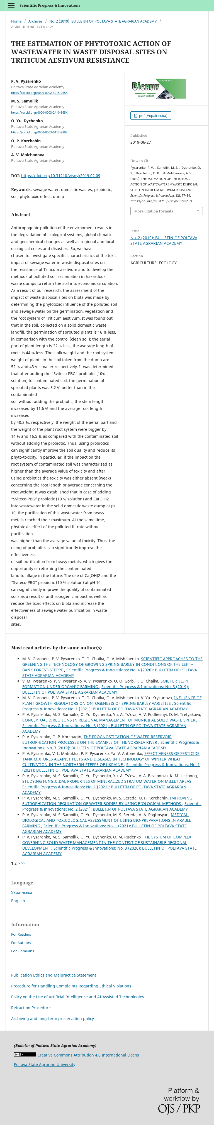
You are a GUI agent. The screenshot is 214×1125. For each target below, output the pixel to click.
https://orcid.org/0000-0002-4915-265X (39, 93)
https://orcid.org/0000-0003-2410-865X (39, 112)
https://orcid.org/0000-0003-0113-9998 (39, 132)
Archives (35, 21)
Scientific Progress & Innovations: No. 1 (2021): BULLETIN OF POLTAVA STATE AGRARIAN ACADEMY (106, 706)
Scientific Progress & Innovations (50, 5)
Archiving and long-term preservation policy (52, 1018)
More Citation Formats (153, 211)
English (18, 900)
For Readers (21, 934)
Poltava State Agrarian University (44, 1064)
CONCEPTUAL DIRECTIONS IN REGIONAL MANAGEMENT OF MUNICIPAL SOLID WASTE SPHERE (110, 720)
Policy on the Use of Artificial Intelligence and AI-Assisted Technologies (77, 996)
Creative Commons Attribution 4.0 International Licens (76, 1055)
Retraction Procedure (31, 1007)
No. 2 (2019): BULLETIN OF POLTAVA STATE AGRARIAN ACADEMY (103, 21)
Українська (21, 892)
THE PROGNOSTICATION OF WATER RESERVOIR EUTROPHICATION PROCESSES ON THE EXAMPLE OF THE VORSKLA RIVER (97, 739)
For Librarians (22, 950)
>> (23, 863)
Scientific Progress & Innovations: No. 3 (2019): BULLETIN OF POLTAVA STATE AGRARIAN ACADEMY (105, 689)
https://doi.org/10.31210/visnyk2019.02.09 (60, 175)
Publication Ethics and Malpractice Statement (53, 975)
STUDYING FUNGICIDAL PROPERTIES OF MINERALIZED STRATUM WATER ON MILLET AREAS (107, 781)
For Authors (21, 942)
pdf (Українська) (152, 115)
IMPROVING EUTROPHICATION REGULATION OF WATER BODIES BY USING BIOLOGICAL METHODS (107, 800)
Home (16, 21)
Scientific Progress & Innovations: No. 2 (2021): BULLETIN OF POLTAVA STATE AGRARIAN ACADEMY (111, 806)
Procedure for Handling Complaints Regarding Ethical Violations (71, 986)
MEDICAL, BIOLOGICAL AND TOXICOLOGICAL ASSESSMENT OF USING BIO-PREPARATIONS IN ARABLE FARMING (106, 820)
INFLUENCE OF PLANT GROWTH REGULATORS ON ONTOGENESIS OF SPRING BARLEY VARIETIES (111, 700)
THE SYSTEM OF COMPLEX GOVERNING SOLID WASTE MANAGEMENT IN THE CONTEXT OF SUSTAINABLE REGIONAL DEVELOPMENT (106, 842)
